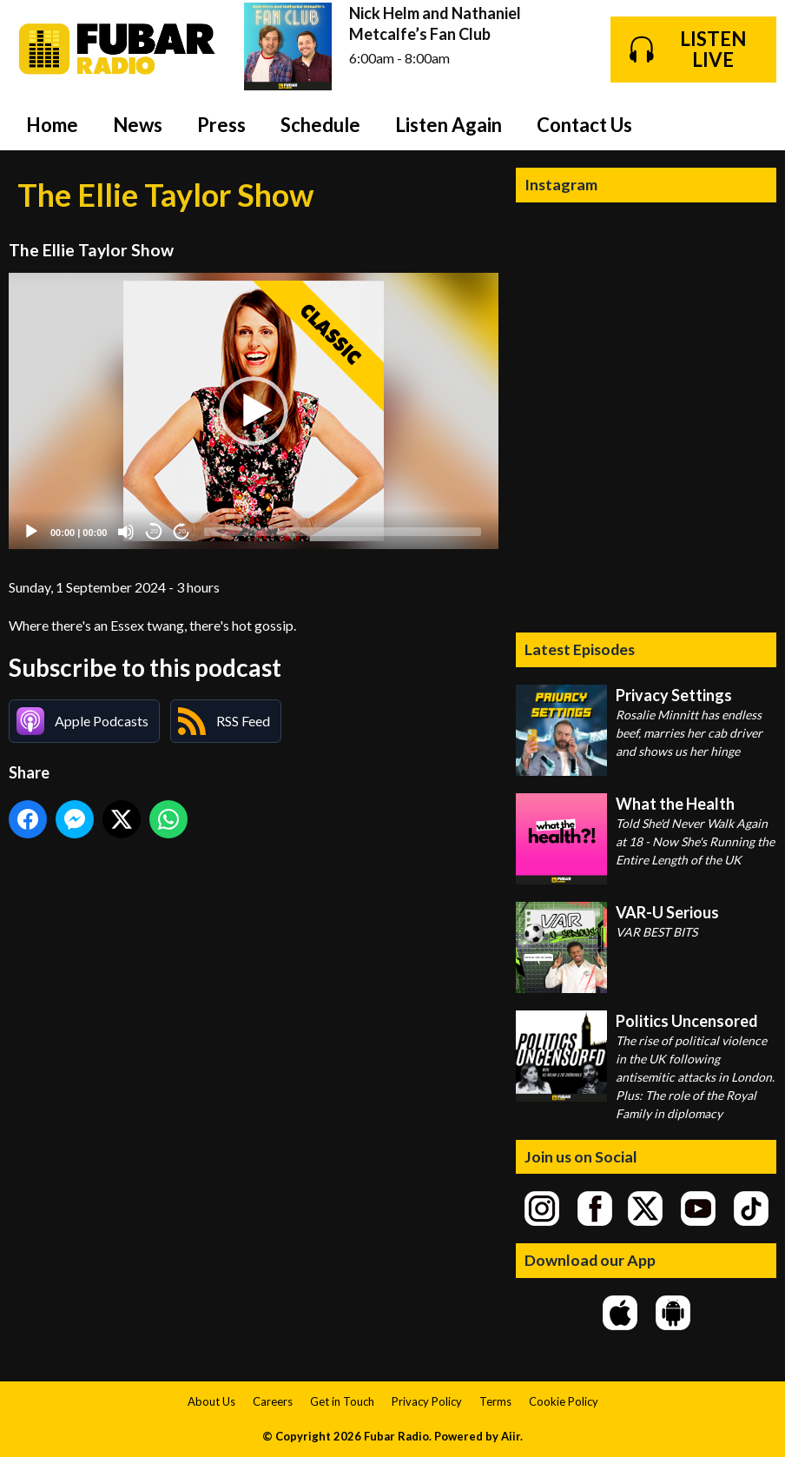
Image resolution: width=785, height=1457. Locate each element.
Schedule (320, 124)
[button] (253, 411)
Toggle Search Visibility (750, 124)
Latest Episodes (579, 649)
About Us (211, 1401)
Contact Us (584, 124)
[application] (253, 410)
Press (221, 124)
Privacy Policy (427, 1401)
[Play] (31, 531)
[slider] (342, 531)
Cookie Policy (563, 1401)
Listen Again (448, 124)
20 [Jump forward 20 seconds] (182, 531)
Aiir (510, 1436)
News (137, 124)
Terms (495, 1401)
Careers (273, 1401)
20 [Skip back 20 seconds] (154, 531)
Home (52, 124)
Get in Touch (342, 1401)
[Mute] (126, 531)
